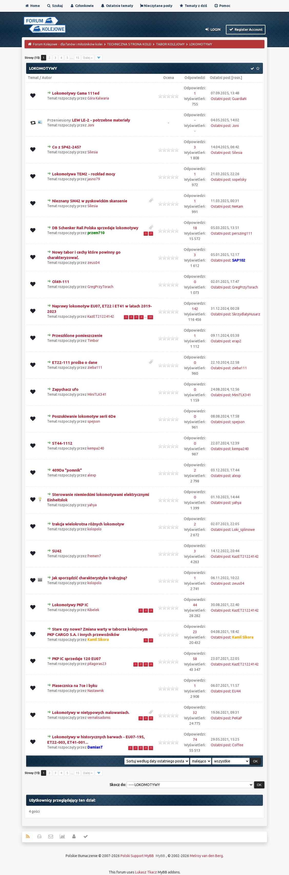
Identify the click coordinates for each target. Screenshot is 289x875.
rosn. (237, 78)
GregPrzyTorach (100, 287)
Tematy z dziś (193, 5)
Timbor (93, 341)
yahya (92, 505)
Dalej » (87, 57)
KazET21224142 (100, 316)
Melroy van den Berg (206, 856)
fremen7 (94, 556)
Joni (90, 125)
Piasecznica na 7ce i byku (74, 685)
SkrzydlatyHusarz (246, 314)
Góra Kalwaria (98, 98)
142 (195, 308)
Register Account (246, 29)
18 (195, 228)
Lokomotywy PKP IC (70, 605)
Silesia (92, 152)
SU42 (57, 551)
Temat (33, 78)
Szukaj (55, 5)
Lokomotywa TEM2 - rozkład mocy (83, 174)
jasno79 (93, 179)
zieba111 (94, 367)
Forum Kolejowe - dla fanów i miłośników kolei (68, 44)
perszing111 (242, 233)
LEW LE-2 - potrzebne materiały (101, 120)
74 (195, 739)
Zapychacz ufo (65, 389)
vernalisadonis (99, 717)
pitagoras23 (96, 664)
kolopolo (94, 529)
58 (195, 659)
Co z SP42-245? (66, 147)
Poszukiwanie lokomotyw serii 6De (84, 416)
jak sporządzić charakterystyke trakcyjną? (89, 578)
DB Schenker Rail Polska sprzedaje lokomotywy (95, 228)
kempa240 (95, 448)
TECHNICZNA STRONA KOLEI (129, 44)
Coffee (237, 745)
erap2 (236, 341)
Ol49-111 (60, 282)
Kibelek (93, 610)
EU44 (236, 691)
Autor (47, 78)
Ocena (168, 78)
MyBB (160, 856)
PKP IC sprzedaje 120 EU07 (76, 659)
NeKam (237, 206)
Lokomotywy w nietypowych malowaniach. (90, 712)
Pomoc (222, 5)
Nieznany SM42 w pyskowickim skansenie (89, 201)
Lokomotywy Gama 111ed (75, 93)
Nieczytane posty (156, 5)
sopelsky (239, 179)
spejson (93, 421)
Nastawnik (95, 691)
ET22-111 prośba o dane (74, 362)
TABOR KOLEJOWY (170, 44)
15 (77, 57)
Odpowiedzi (194, 78)
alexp (91, 475)
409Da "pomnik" (67, 470)
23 (195, 632)
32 (195, 712)
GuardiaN (239, 99)
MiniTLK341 (96, 394)
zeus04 (93, 263)
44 (195, 605)
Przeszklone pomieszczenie (77, 335)
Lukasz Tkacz (146, 872)
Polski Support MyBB (137, 856)
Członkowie (82, 5)
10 (150, 317)
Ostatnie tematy (117, 5)
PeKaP (237, 718)
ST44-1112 (62, 443)
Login (212, 29)
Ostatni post (220, 78)
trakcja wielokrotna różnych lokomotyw (88, 524)
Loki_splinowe (243, 530)
